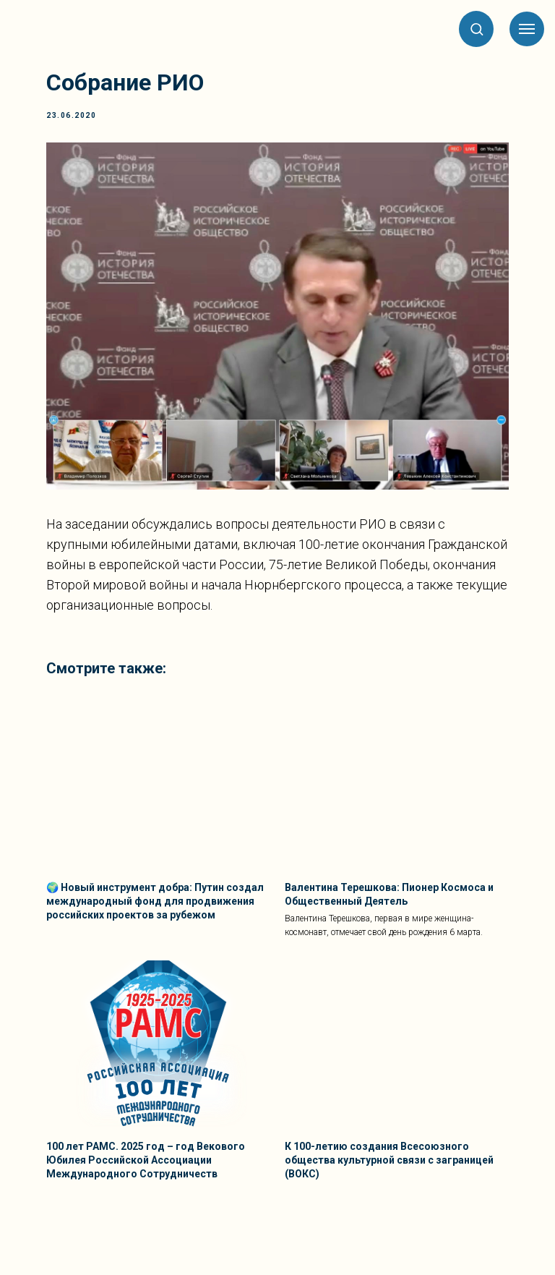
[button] (476, 28)
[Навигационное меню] (527, 29)
